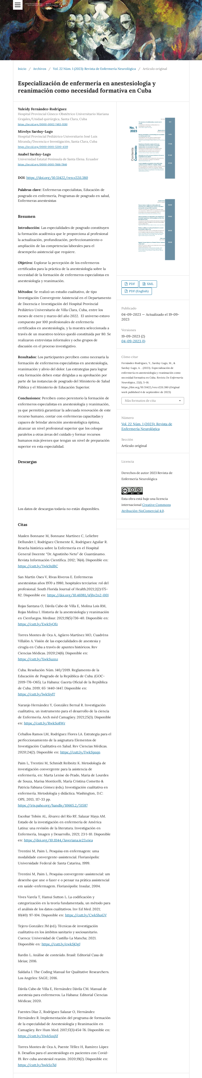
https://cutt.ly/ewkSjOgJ (61, 944)
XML (150, 284)
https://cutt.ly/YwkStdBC (38, 566)
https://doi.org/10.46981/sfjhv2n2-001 (78, 595)
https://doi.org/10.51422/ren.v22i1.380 (57, 177)
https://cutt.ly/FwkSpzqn (80, 752)
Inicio (22, 69)
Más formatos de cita (140, 401)
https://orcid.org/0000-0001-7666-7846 (42, 164)
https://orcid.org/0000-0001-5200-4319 (43, 147)
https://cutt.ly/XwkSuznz (38, 659)
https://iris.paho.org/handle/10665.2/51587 (53, 805)
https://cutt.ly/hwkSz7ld (37, 1065)
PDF (131, 284)
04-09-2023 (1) (133, 341)
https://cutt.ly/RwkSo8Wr (44, 723)
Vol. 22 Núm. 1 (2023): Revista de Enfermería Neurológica (94, 69)
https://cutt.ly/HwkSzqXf (38, 1036)
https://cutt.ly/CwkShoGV (86, 915)
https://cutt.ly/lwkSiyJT (36, 694)
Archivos (39, 69)
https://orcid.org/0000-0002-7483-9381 (42, 124)
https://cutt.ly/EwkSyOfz (38, 624)
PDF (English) (138, 291)
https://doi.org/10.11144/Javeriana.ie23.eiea (58, 840)
